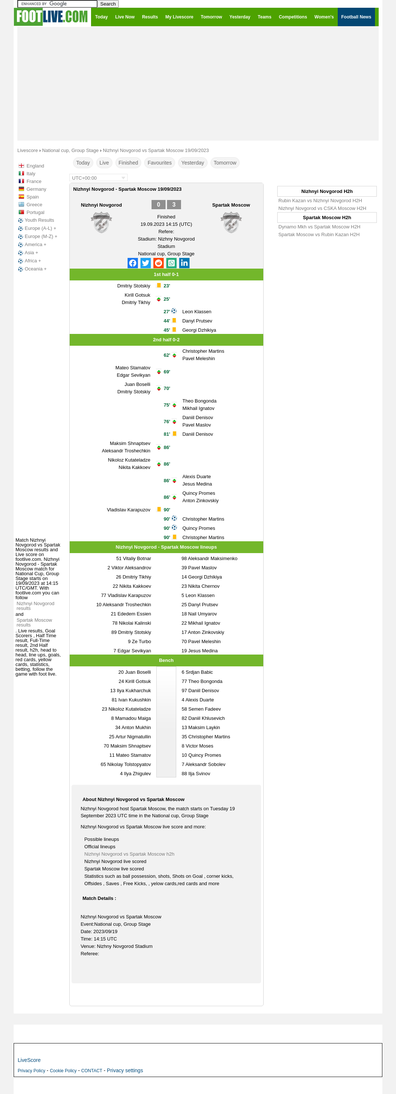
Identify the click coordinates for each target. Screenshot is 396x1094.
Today (83, 163)
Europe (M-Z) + (37, 236)
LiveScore (29, 1060)
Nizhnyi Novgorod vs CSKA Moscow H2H (322, 208)
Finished (128, 163)
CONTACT (91, 1070)
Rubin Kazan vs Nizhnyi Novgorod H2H (320, 200)
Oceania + (32, 269)
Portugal (35, 212)
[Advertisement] (198, 83)
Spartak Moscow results (34, 622)
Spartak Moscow (231, 205)
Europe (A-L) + (36, 228)
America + (31, 245)
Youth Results (35, 220)
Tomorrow (225, 163)
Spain (33, 197)
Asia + (27, 253)
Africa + (29, 261)
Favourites (159, 163)
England (35, 166)
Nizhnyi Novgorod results (36, 606)
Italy (31, 173)
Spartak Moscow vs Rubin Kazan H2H (318, 234)
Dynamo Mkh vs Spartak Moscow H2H (319, 227)
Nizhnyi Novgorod (101, 205)
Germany (36, 189)
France (34, 181)
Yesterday (192, 163)
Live (104, 163)
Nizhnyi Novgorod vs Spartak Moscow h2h (129, 854)
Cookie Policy (63, 1070)
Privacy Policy (31, 1070)
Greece (34, 204)
